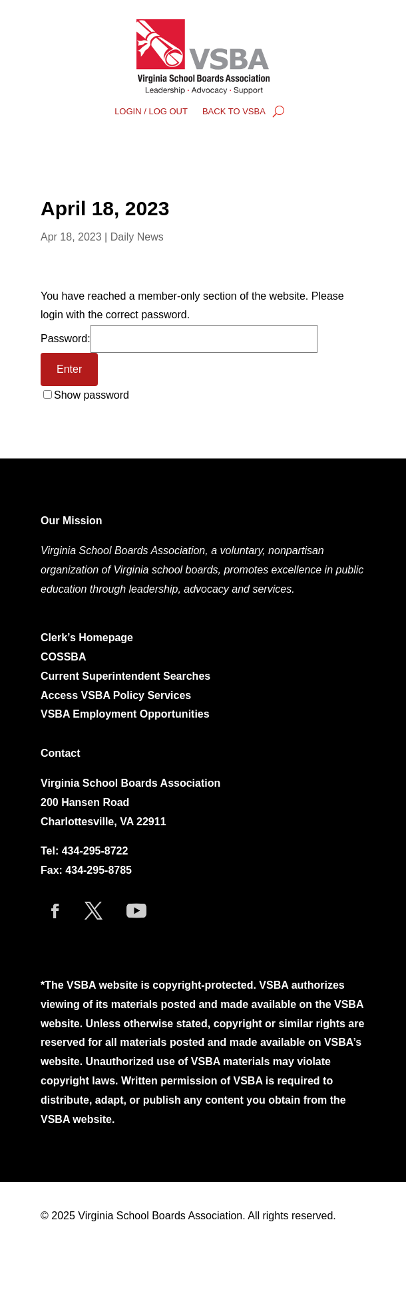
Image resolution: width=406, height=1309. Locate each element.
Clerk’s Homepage (87, 637)
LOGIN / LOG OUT (151, 111)
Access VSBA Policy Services (117, 695)
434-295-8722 (95, 850)
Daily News (137, 237)
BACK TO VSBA (234, 111)
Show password (91, 395)
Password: (179, 338)
